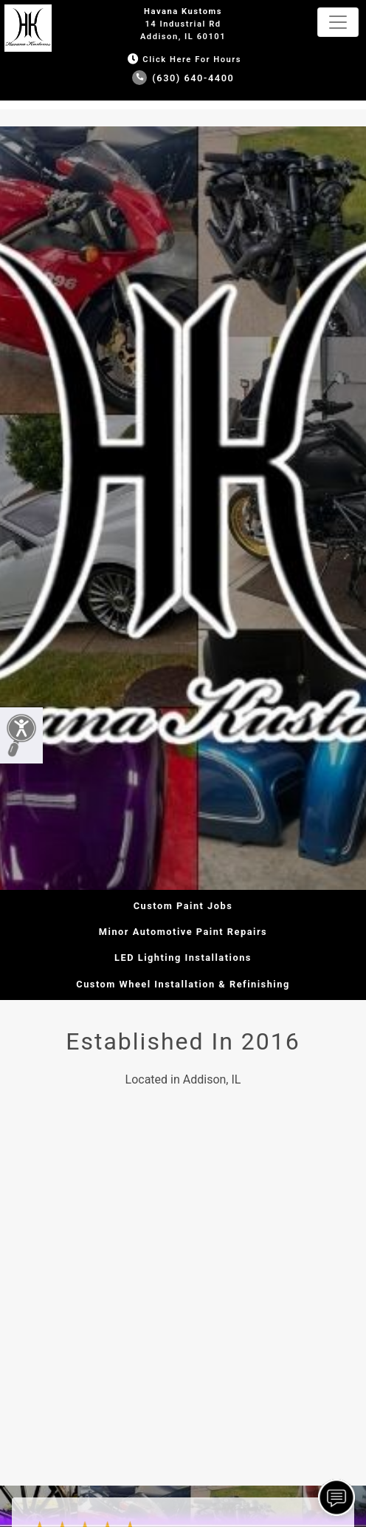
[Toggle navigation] (338, 22)
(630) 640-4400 (183, 78)
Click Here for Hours (183, 59)
